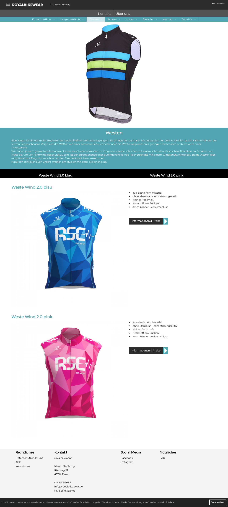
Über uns (122, 14)
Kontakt (104, 14)
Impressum (22, 466)
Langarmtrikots (72, 19)
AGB (18, 462)
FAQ (162, 458)
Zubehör (189, 19)
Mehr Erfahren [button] (167, 502)
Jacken (114, 19)
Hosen (131, 19)
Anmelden (218, 3)
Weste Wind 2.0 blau (55, 175)
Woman (169, 19)
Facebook (127, 458)
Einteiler (150, 19)
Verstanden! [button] (217, 502)
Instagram (127, 462)
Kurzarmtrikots (43, 19)
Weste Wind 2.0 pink (166, 175)
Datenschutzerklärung (29, 458)
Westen (95, 19)
